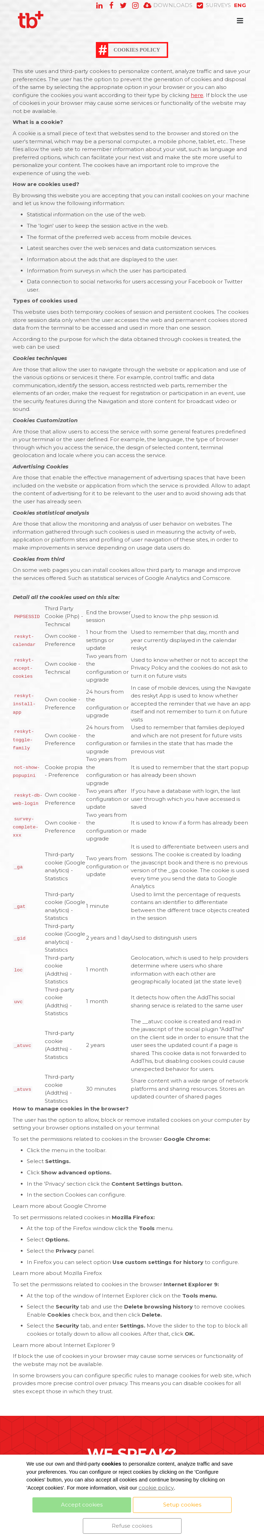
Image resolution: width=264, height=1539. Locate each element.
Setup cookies (182, 1504)
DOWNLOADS (167, 5)
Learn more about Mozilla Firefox (57, 1273)
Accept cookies (82, 1504)
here (197, 95)
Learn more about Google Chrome (59, 1206)
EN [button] (240, 5)
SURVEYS (213, 5)
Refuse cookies (132, 1525)
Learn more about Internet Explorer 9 (64, 1345)
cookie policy (156, 1487)
